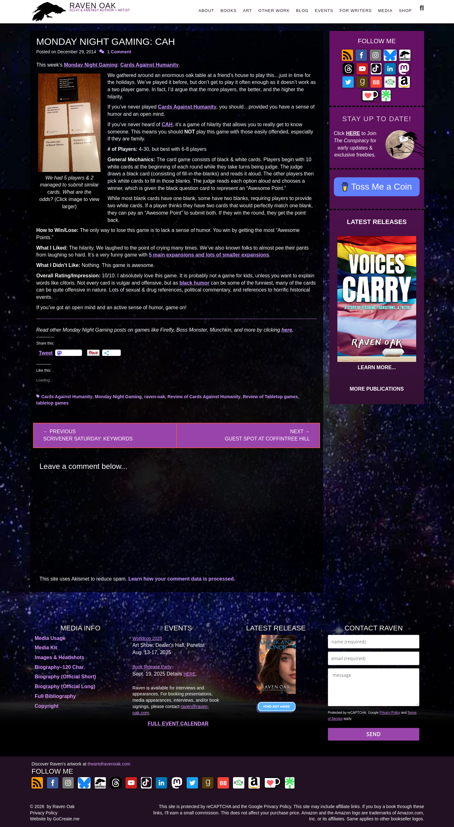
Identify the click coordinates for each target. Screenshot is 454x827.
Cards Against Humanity (149, 65)
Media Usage (50, 638)
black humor (194, 283)
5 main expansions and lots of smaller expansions (209, 254)
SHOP (405, 10)
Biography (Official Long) (65, 686)
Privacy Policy (390, 712)
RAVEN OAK (108, 10)
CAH (167, 124)
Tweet (46, 352)
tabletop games (52, 402)
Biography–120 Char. (60, 667)
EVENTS (324, 10)
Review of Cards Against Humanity (203, 396)
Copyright (47, 706)
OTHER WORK (274, 10)
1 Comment (119, 51)
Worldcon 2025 (147, 638)
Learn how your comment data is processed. (181, 579)
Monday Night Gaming (91, 65)
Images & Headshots (59, 657)
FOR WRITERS (356, 10)
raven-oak (154, 396)
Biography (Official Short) (65, 676)
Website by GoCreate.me (54, 818)
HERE (353, 133)
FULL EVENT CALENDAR (178, 723)
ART (247, 10)
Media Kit (46, 647)
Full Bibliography (55, 696)
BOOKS (228, 10)
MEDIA (385, 10)
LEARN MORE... (377, 367)
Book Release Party (152, 666)
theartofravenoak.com (109, 763)
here (287, 330)
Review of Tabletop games (270, 396)
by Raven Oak (61, 806)
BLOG (302, 10)
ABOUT (206, 10)
